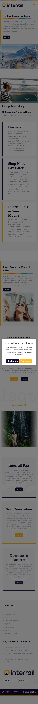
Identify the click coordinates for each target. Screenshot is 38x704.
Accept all (26, 361)
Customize (12, 361)
